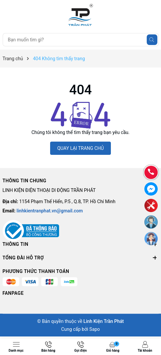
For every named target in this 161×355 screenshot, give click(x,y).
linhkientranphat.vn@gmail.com (50, 210)
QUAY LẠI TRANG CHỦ (80, 148)
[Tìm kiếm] (152, 39)
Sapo (94, 329)
